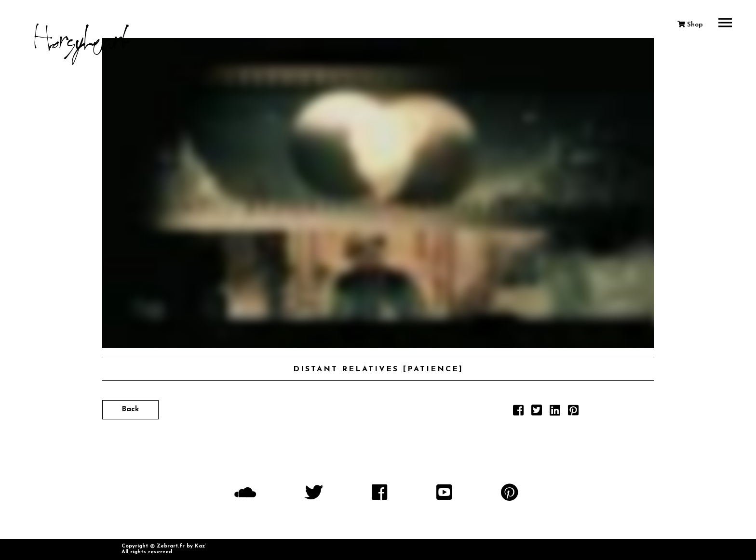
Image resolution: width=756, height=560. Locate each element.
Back (130, 409)
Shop (690, 24)
